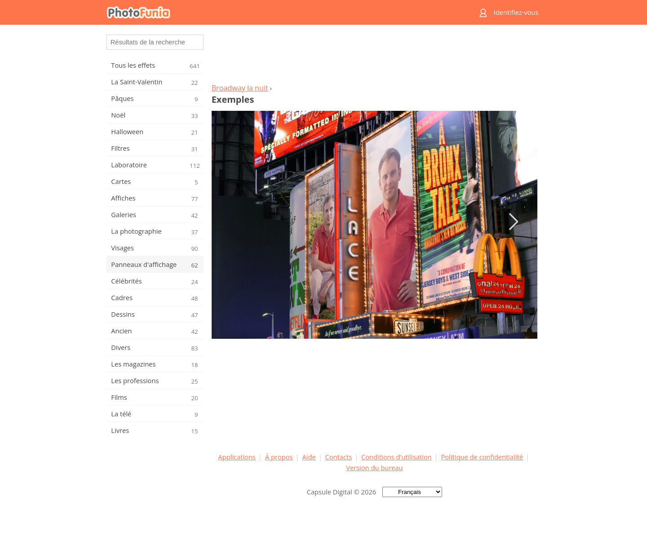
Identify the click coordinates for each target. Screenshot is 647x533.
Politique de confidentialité (482, 456)
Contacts (338, 456)
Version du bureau (374, 467)
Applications (237, 456)
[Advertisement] (374, 56)
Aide (308, 456)
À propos (279, 456)
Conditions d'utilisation (396, 456)
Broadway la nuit (240, 88)
